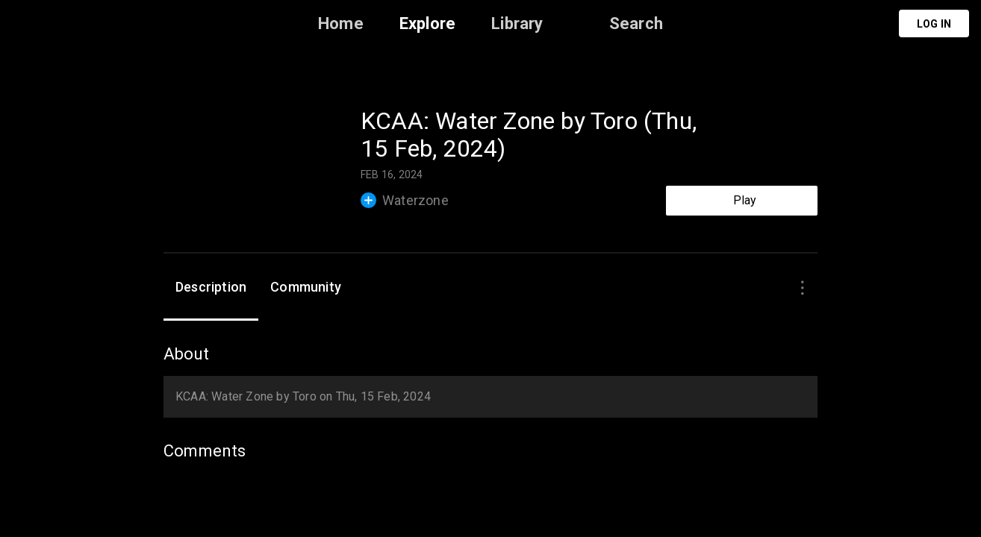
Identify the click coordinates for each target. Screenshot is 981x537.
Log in (934, 24)
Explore (427, 23)
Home (341, 23)
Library (517, 23)
